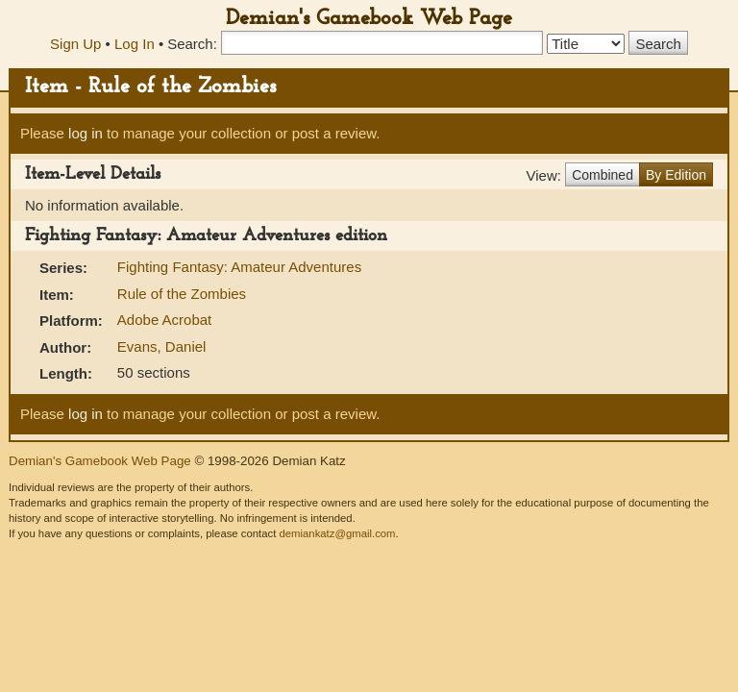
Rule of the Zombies (181, 293)
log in (85, 133)
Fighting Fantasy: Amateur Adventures (239, 267)
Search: (192, 44)
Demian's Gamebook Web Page (369, 19)
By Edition (676, 175)
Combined (602, 175)
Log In (134, 44)
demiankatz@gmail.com (337, 533)
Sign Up (75, 44)
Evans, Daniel (162, 346)
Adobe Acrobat (164, 319)
